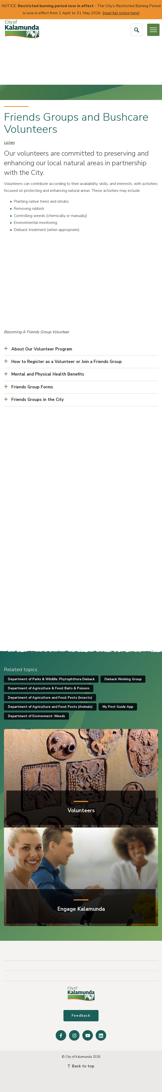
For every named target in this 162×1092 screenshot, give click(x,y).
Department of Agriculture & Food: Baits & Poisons (48, 688)
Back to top (81, 1066)
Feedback (81, 1015)
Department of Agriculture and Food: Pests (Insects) (50, 697)
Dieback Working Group (123, 679)
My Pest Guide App (117, 707)
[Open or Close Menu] (153, 30)
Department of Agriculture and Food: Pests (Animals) (50, 707)
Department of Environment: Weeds (36, 716)
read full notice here (121, 13)
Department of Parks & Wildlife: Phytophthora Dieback (51, 679)
